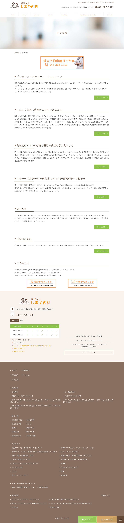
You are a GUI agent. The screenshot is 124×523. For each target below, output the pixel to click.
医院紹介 (24, 14)
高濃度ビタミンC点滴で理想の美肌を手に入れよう (29, 503)
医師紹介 (27, 370)
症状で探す (64, 14)
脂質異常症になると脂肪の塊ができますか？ (27, 448)
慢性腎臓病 (30, 431)
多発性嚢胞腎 (16, 424)
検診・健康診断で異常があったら (87, 14)
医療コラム (106, 495)
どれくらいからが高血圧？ (70, 451)
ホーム (13, 14)
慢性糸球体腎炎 (17, 420)
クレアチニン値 (17, 467)
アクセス (87, 520)
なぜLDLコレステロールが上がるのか (25, 463)
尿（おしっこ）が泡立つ (20, 475)
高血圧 (29, 424)
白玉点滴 (15, 507)
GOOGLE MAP (88, 352)
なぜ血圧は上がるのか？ (69, 467)
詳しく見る (101, 97)
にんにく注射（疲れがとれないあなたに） (65, 499)
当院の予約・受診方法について (22, 396)
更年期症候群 (31, 435)
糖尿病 (14, 428)
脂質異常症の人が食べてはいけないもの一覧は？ (78, 448)
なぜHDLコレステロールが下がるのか (74, 459)
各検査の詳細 (43, 487)
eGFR (63, 463)
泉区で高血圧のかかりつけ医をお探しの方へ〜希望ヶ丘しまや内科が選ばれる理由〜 (35, 407)
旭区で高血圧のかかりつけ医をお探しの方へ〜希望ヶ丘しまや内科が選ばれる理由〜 (88, 401)
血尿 (62, 471)
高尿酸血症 (15, 431)
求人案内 (15, 380)
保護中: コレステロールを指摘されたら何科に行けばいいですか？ (34, 451)
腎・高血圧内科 (70, 392)
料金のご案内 (55, 507)
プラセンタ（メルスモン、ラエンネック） (26, 499)
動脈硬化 (64, 475)
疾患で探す (50, 14)
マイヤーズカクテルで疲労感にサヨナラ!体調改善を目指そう (71, 503)
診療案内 (37, 14)
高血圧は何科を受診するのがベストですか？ (76, 455)
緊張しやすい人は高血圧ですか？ (23, 455)
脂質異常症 (30, 428)
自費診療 (110, 14)
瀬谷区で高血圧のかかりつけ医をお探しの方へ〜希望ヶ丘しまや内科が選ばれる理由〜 (35, 401)
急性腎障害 (30, 420)
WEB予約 (107, 520)
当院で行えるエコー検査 (73, 396)
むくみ (14, 471)
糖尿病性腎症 (16, 435)
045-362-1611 (25, 314)
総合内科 (15, 392)
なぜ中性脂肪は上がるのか (21, 459)
